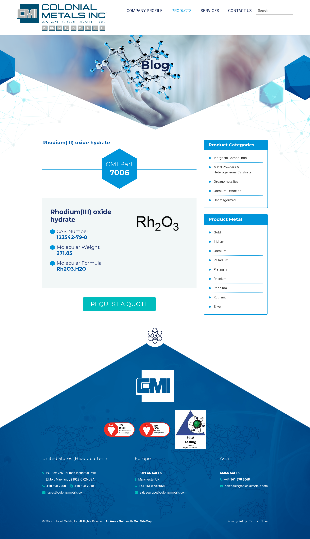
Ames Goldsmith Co (124, 521)
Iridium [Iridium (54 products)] (219, 242)
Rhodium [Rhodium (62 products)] (220, 288)
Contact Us (240, 11)
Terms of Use (258, 521)
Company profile (145, 11)
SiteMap (146, 521)
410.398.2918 (82, 486)
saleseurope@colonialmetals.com (160, 492)
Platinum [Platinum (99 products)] (220, 269)
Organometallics (226, 181)
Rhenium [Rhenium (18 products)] (220, 279)
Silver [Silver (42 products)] (218, 307)
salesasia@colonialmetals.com (244, 486)
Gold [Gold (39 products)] (217, 232)
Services (210, 11)
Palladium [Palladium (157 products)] (221, 260)
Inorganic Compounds (230, 158)
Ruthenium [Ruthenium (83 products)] (222, 297)
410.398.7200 (54, 486)
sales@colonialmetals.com (63, 492)
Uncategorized (225, 200)
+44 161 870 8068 (150, 486)
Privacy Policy (237, 521)
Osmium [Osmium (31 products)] (220, 251)
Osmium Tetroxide (227, 191)
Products (182, 11)
